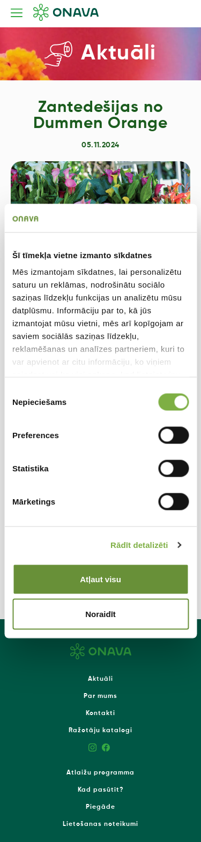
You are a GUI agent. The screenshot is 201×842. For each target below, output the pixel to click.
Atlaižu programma (100, 773)
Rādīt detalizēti (139, 545)
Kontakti (100, 713)
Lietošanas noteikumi (100, 824)
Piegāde (100, 807)
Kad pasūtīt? (101, 790)
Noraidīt (100, 614)
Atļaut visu (100, 578)
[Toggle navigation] (17, 13)
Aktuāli (100, 679)
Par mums (100, 696)
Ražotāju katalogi (100, 730)
